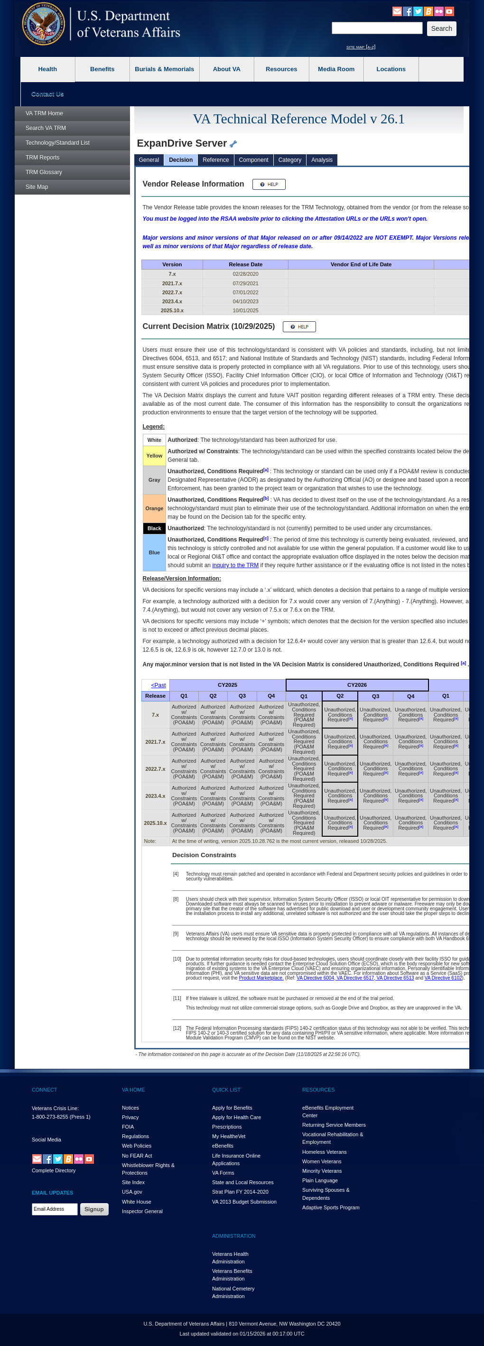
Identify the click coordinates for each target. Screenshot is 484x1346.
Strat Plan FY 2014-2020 (240, 1192)
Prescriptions (227, 1127)
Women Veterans (322, 1161)
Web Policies (136, 1146)
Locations (391, 69)
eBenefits (222, 1146)
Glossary (44, 172)
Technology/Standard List (58, 143)
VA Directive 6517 (354, 978)
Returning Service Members (334, 1125)
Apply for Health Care (236, 1117)
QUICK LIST (226, 1090)
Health (47, 69)
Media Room (336, 69)
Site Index (133, 1182)
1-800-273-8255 (50, 1117)
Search (46, 128)
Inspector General (142, 1211)
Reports (42, 157)
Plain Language (320, 1180)
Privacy (130, 1117)
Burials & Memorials (164, 69)
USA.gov (132, 1192)
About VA (227, 69)
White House (136, 1202)
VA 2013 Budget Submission (244, 1202)
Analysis (322, 160)
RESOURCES (318, 1090)
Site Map (37, 187)
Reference (216, 160)
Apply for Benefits (232, 1108)
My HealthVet (228, 1136)
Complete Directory (53, 1170)
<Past (158, 685)
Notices (130, 1108)
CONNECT (44, 1090)
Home (44, 113)
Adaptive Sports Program (331, 1207)
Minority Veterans (322, 1171)
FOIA (128, 1127)
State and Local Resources (243, 1182)
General (149, 160)
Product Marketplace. (261, 978)
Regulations (135, 1136)
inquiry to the (235, 565)
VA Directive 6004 (315, 978)
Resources (281, 69)
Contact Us (47, 93)
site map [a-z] (360, 46)
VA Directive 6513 (394, 978)
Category (290, 160)
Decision (181, 160)
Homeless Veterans (324, 1152)
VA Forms (223, 1173)
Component (254, 160)
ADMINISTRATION (234, 1236)
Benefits (102, 69)
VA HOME (133, 1090)
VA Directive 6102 (443, 978)
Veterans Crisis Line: (55, 1108)
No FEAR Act (137, 1156)
